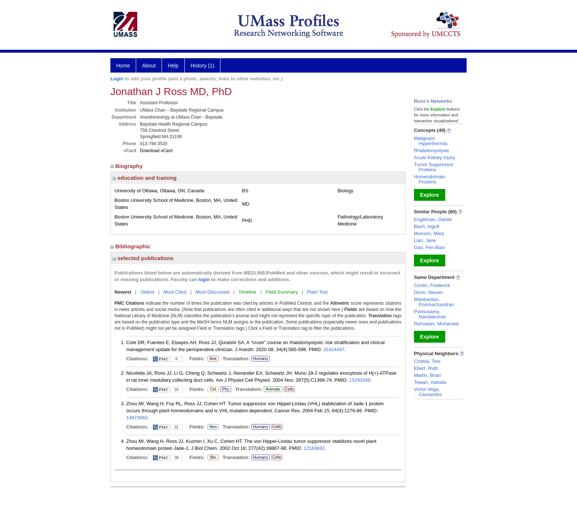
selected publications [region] (143, 258)
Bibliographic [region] (131, 246)
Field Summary (282, 292)
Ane (213, 358)
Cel (213, 389)
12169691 (314, 448)
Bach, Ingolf (426, 226)
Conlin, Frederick (432, 285)
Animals (273, 389)
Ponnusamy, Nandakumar (430, 314)
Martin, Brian (427, 375)
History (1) (203, 66)
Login (116, 78)
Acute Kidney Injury (434, 157)
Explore (429, 195)
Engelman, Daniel (433, 219)
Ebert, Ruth (426, 368)
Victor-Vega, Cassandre (428, 391)
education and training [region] (145, 178)
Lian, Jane (425, 240)
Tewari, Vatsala (430, 382)
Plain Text (317, 292)
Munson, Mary (429, 233)
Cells (289, 389)
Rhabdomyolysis (431, 150)
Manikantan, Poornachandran (434, 302)
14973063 (137, 417)
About (149, 66)
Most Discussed (212, 292)
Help (173, 66)
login (204, 279)
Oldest (148, 292)
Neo (213, 427)
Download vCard (156, 150)
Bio (213, 457)
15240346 (360, 380)
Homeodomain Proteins (429, 179)
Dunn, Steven (428, 292)
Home (123, 66)
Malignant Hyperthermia (430, 141)
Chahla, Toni (427, 361)
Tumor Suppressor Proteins (433, 167)
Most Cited (174, 292)
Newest (122, 292)
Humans (260, 358)
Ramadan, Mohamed (436, 323)
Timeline (247, 292)
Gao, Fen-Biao (429, 247)
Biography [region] (127, 166)
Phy (225, 389)
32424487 (334, 349)
